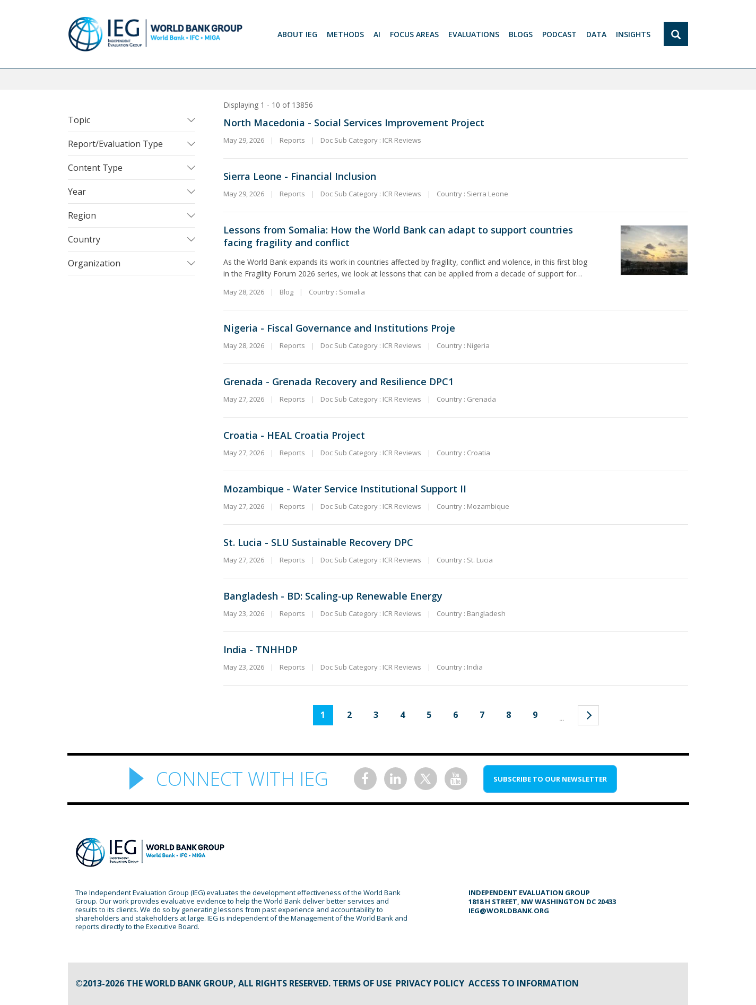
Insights (633, 34)
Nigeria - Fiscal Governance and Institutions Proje (339, 328)
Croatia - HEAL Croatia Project (294, 435)
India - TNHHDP (260, 649)
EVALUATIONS (473, 34)
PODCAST (559, 34)
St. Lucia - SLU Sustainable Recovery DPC (318, 542)
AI (376, 34)
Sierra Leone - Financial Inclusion (299, 176)
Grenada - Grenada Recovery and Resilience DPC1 (338, 381)
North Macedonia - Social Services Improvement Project (353, 122)
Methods (345, 34)
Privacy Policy (430, 983)
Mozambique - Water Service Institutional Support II (344, 488)
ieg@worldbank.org (508, 910)
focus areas (414, 34)
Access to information (523, 983)
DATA (596, 34)
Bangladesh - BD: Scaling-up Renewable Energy (332, 596)
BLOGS (521, 34)
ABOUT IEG (297, 34)
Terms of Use (362, 983)
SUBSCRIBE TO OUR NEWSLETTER (550, 779)
